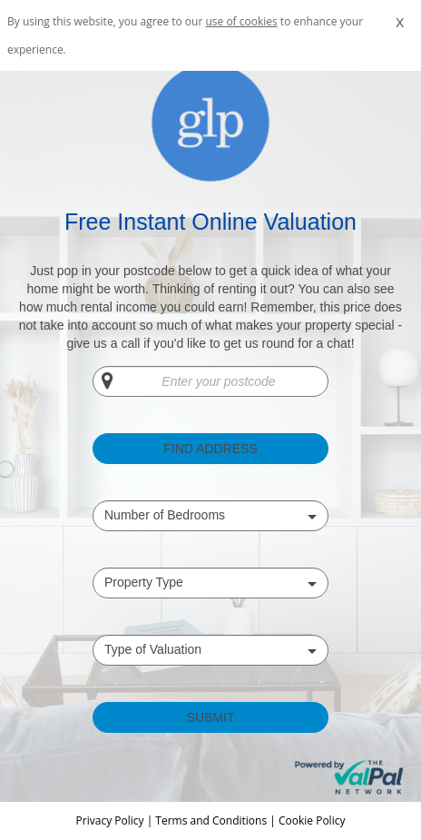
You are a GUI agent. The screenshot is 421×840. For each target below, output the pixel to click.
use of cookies (241, 21)
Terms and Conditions (211, 820)
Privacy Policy (111, 820)
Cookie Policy (312, 820)
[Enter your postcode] (210, 381)
